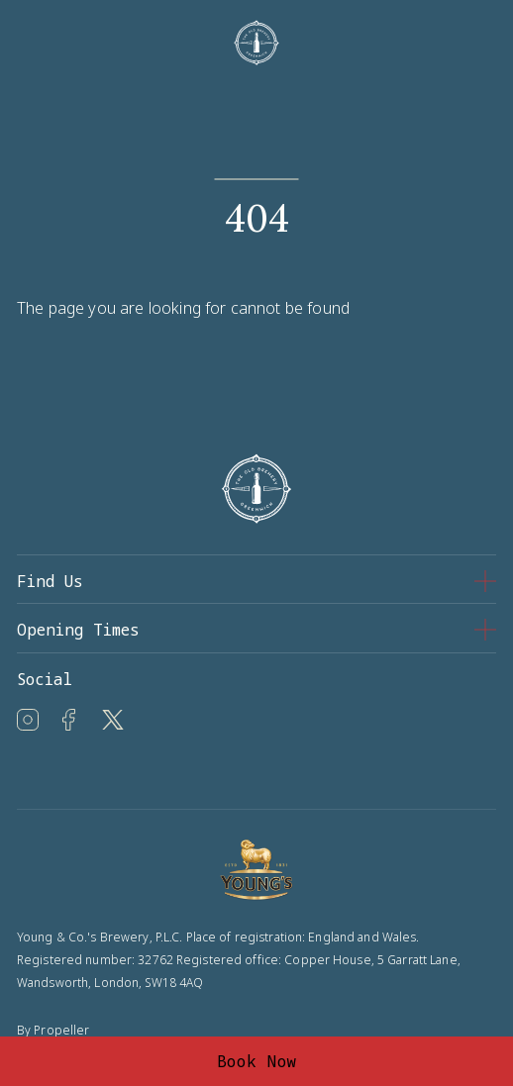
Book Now (257, 1061)
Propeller (61, 1030)
